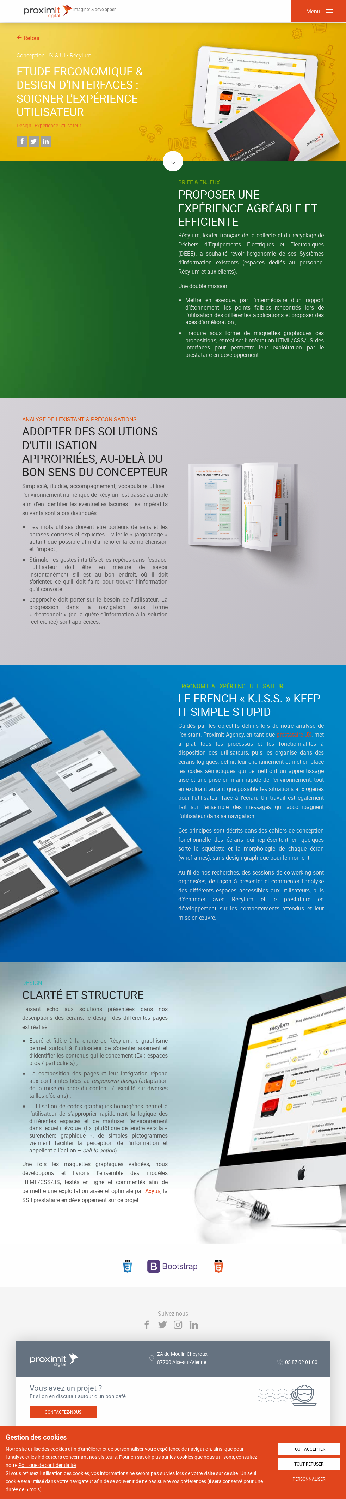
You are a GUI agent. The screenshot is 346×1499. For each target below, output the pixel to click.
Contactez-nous (63, 1411)
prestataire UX (294, 734)
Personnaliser (308, 1479)
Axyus (152, 1190)
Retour (28, 38)
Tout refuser (308, 1464)
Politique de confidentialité (47, 1465)
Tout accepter (308, 1449)
